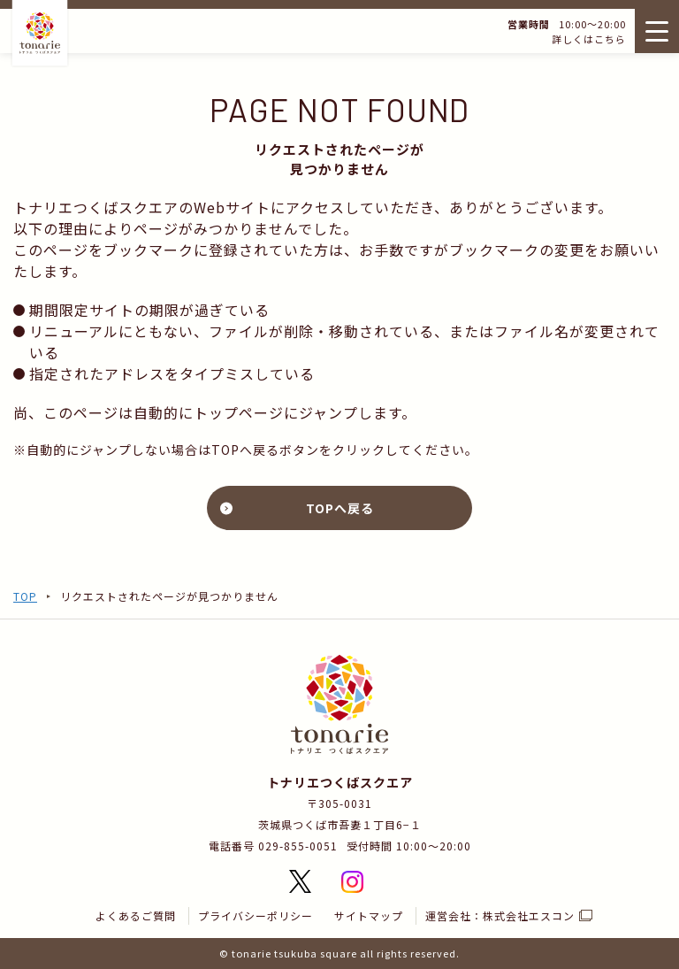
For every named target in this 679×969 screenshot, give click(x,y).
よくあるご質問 (135, 915)
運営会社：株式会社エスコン (500, 915)
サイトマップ (368, 915)
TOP (25, 596)
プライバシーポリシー (255, 915)
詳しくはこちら (586, 39)
